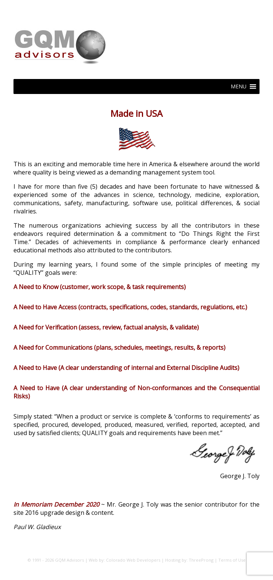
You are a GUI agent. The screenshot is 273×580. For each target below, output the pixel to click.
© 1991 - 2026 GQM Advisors (55, 560)
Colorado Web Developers (133, 560)
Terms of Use (232, 560)
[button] (238, 86)
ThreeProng (201, 560)
